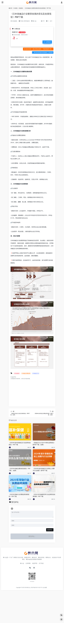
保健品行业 (38, 57)
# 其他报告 (16, 373)
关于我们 (41, 563)
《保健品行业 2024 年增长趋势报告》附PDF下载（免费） (44, 443)
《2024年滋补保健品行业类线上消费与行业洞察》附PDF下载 (44, 469)
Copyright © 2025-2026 (21, 587)
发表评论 (49, 529)
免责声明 (34, 563)
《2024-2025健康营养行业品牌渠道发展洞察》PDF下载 (44, 495)
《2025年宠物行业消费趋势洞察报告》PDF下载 (19, 495)
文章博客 (28, 563)
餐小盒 (33, 21)
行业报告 (15, 8)
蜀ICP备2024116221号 (37, 587)
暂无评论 (15, 502)
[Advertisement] (32, 392)
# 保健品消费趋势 (26, 373)
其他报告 (21, 8)
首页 (11, 8)
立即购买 (47, 42)
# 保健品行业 (36, 373)
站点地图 (45, 587)
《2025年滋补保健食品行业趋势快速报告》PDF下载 (20, 443)
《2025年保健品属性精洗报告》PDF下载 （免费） (19, 469)
